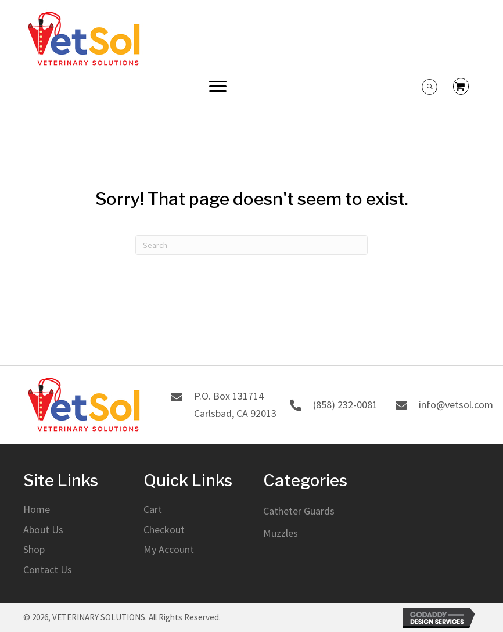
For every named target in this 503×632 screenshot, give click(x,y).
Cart (152, 509)
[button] (217, 86)
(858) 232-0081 (345, 404)
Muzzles (280, 533)
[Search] (251, 245)
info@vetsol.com (456, 404)
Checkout (164, 529)
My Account (168, 549)
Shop (34, 549)
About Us (43, 529)
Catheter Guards (299, 511)
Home (36, 509)
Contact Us (47, 569)
